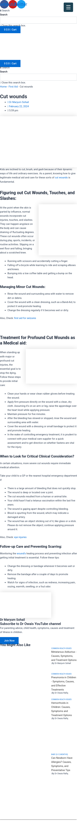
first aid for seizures (25, 318)
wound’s (21, 553)
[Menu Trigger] (68, 7)
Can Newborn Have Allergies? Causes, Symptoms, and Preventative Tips (61, 764)
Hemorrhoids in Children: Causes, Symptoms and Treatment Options (61, 709)
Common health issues (61, 648)
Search (3, 14)
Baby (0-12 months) (59, 754)
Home (3, 86)
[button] (38, 11)
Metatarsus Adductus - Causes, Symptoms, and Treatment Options (63, 656)
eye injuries (20, 537)
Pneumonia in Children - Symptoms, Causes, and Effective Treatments (63, 683)
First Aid (13, 86)
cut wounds (61, 177)
